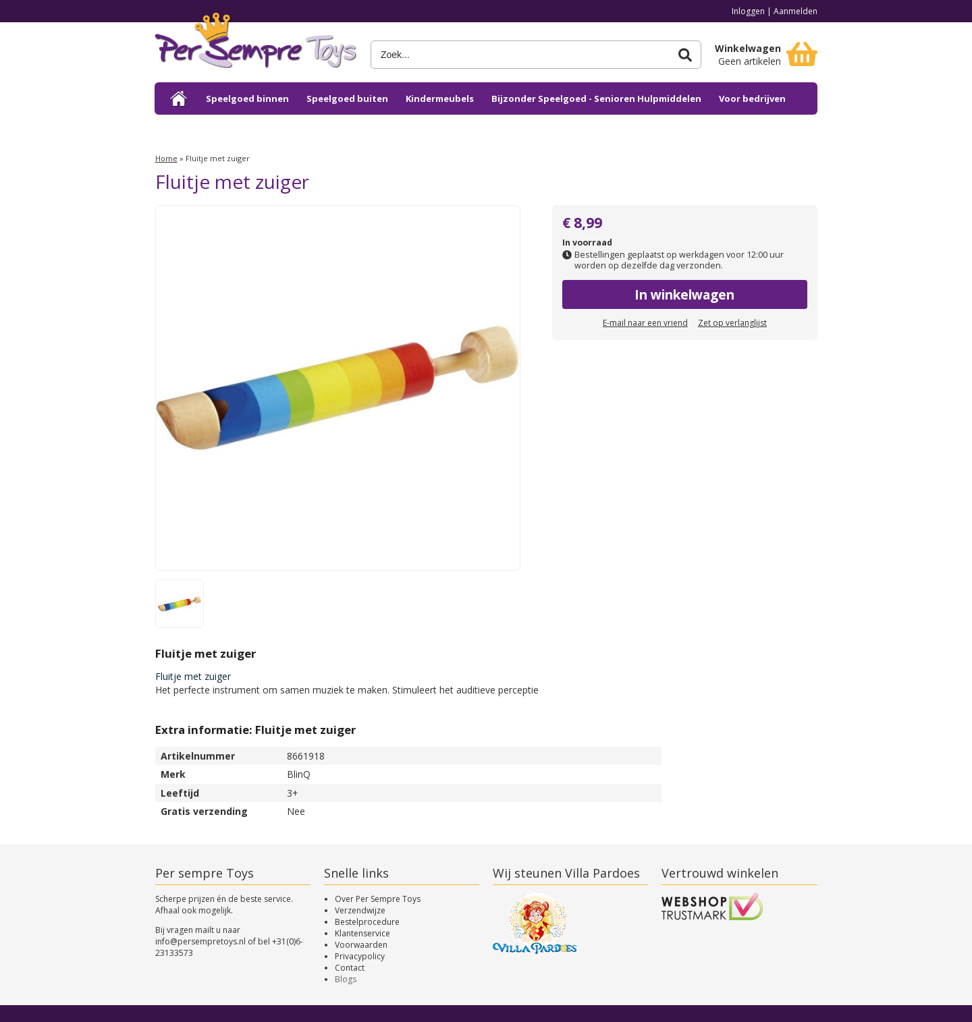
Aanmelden (795, 11)
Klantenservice (362, 933)
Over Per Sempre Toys (378, 899)
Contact (349, 967)
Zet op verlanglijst (732, 323)
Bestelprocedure (367, 922)
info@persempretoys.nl (200, 941)
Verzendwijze (360, 910)
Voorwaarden (361, 944)
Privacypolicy (360, 956)
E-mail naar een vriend (645, 323)
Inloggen (748, 11)
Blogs (345, 979)
